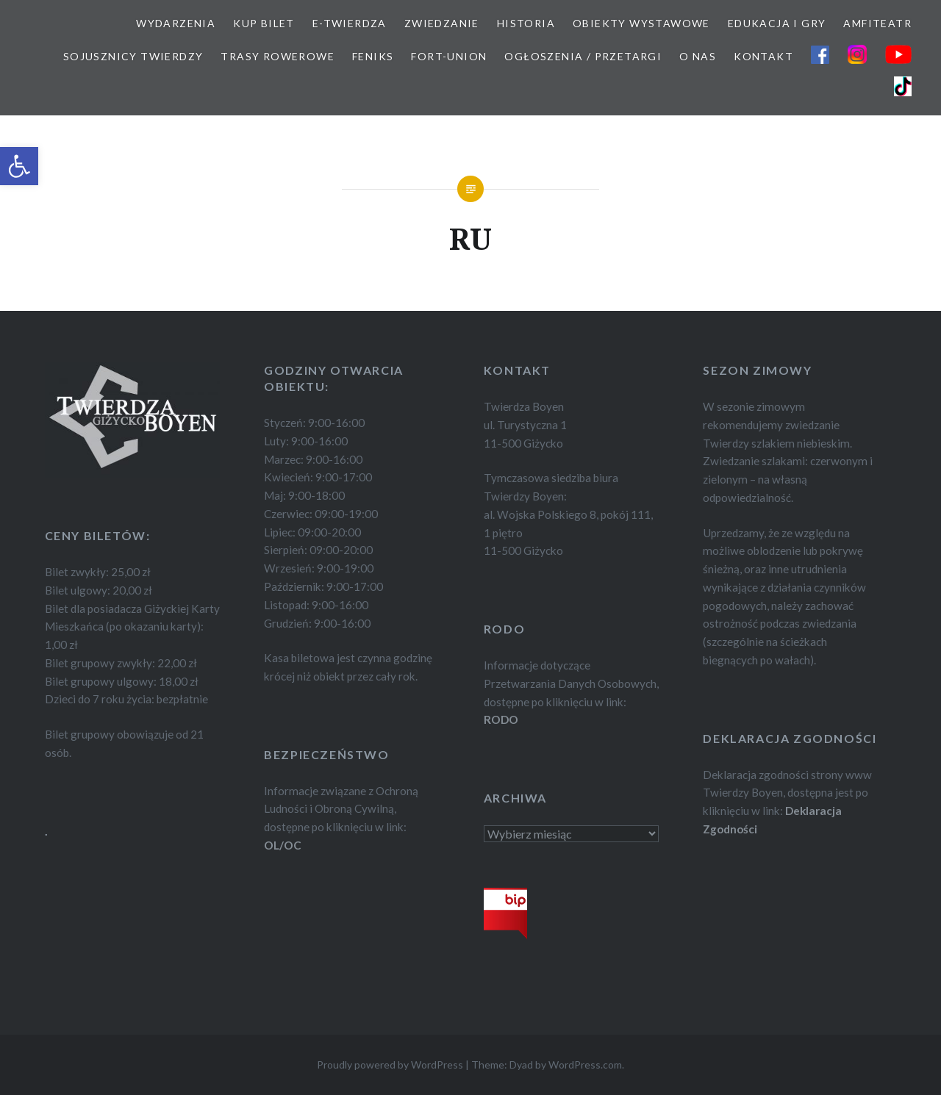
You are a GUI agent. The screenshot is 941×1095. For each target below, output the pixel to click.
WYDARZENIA (175, 23)
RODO (501, 719)
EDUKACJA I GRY (777, 23)
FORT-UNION (449, 56)
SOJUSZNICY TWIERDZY (133, 56)
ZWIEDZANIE (441, 23)
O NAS (697, 56)
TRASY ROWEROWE (277, 56)
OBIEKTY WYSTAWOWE (641, 23)
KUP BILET (264, 23)
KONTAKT (763, 56)
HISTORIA (526, 23)
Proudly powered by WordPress (390, 1064)
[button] (19, 166)
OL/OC (282, 845)
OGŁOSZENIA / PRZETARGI (583, 56)
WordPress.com (585, 1064)
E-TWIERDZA (349, 23)
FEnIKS (372, 56)
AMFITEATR (877, 23)
